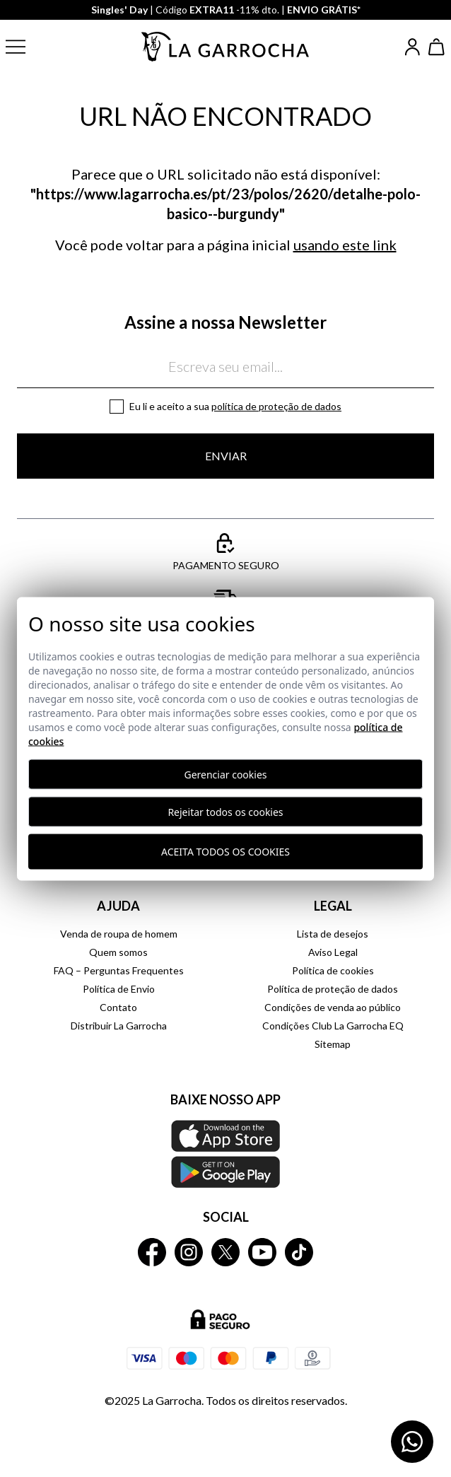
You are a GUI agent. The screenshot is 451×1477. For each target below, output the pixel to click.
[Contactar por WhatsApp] (412, 1441)
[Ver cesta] (436, 47)
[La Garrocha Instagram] (189, 1252)
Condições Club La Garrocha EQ (333, 1026)
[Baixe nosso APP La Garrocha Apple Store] (225, 1154)
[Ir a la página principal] (225, 47)
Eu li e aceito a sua (235, 406)
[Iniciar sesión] (412, 47)
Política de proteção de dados (276, 406)
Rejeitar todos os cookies (225, 811)
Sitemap (333, 1044)
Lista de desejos (332, 934)
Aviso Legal (333, 952)
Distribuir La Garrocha (119, 1026)
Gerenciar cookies (225, 774)
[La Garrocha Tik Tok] (299, 1252)
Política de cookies (333, 970)
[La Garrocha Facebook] (152, 1252)
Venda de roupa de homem (118, 934)
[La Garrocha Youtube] (262, 1252)
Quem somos (118, 952)
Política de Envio (119, 989)
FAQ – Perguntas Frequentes (119, 970)
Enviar (226, 455)
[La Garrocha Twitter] (225, 1252)
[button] (27, 47)
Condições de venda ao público (332, 1007)
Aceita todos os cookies (225, 851)
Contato (118, 1007)
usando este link (345, 244)
